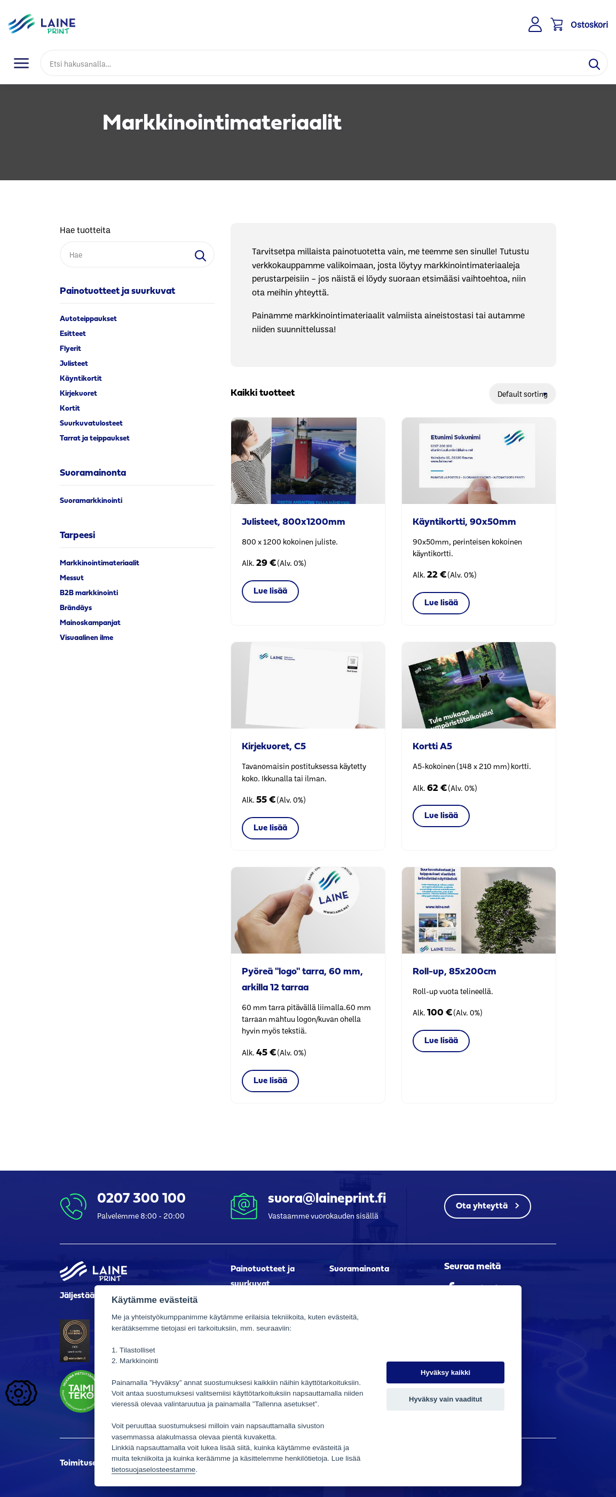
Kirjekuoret (78, 394)
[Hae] (311, 63)
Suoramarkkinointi (91, 501)
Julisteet (74, 364)
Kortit (70, 409)
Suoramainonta (93, 473)
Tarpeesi (77, 536)
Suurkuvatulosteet (91, 424)
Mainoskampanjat (90, 623)
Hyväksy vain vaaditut (445, 1399)
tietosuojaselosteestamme (153, 1470)
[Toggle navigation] (21, 63)
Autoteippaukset (88, 319)
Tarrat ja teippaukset (95, 439)
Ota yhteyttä (483, 1206)
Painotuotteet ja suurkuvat (117, 291)
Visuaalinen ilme (86, 638)
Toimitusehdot (87, 1463)
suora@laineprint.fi (327, 1199)
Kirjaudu (536, 24)
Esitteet (73, 334)
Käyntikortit (81, 379)
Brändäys (76, 608)
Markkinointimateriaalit (99, 563)
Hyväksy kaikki (445, 1372)
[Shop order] (522, 393)
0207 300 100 (141, 1199)
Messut (72, 578)
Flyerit (70, 349)
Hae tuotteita (85, 229)
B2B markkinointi (89, 593)
